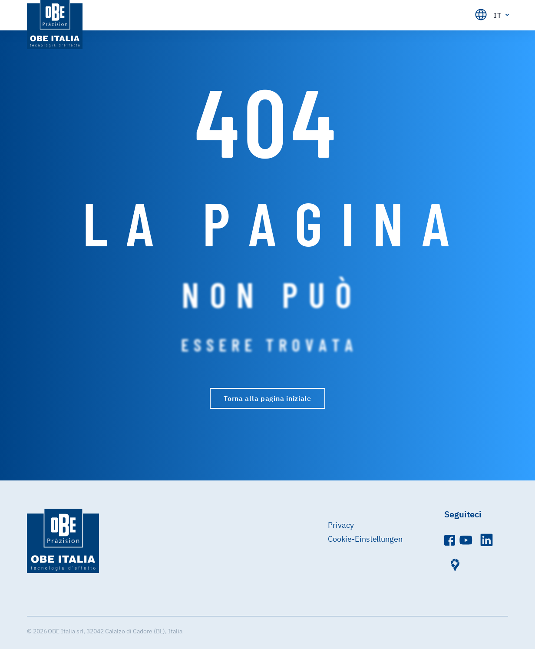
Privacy (341, 525)
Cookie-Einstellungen (365, 539)
